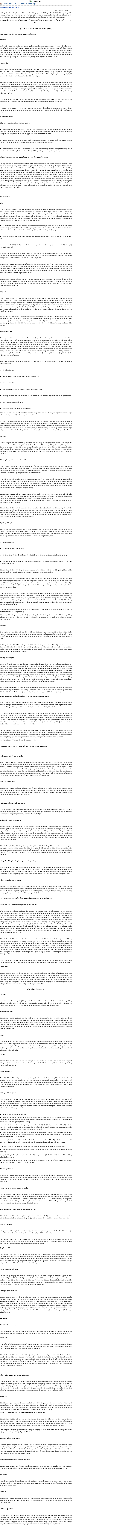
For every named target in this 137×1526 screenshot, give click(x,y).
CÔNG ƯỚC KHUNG (10, 4)
